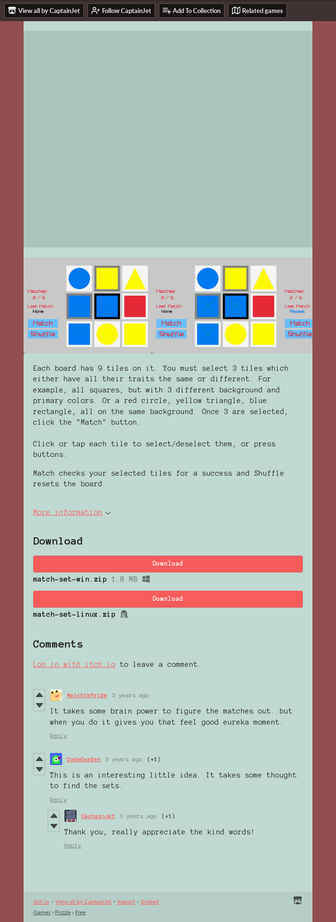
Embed (150, 901)
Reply (58, 735)
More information (72, 512)
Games (42, 912)
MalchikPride (87, 695)
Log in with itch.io (74, 664)
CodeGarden (84, 759)
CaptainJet (98, 816)
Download (168, 563)
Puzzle (63, 912)
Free (80, 912)
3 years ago (130, 695)
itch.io (41, 901)
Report (126, 901)
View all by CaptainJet (83, 901)
